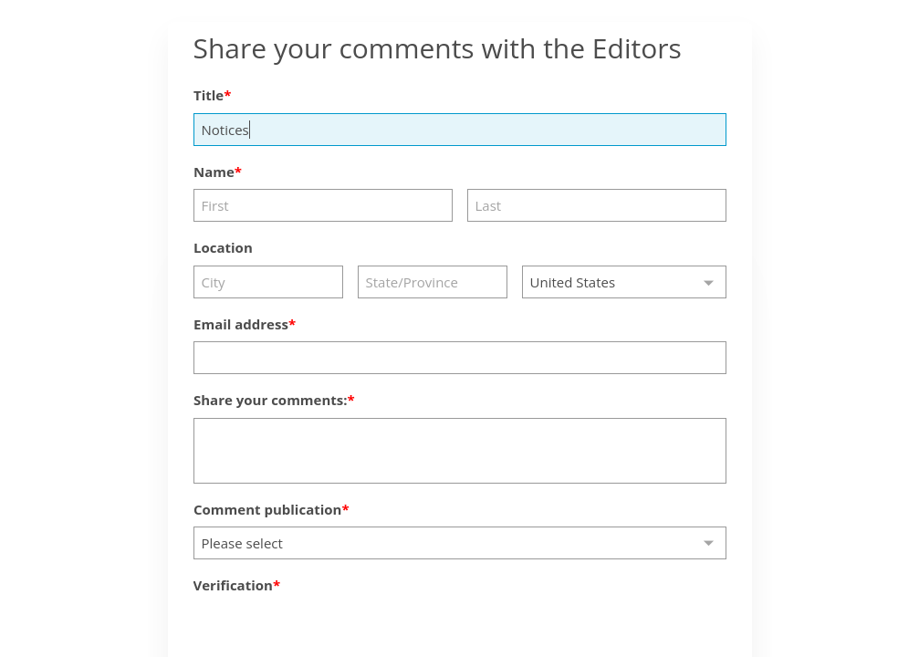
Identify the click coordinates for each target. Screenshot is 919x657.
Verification (233, 585)
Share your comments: (270, 400)
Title (208, 95)
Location (223, 247)
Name (214, 171)
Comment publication (267, 509)
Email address (240, 324)
